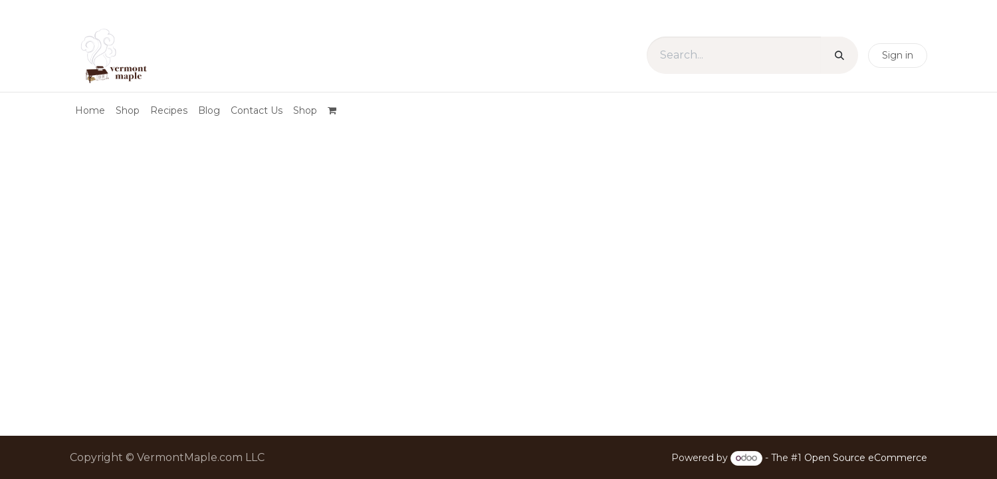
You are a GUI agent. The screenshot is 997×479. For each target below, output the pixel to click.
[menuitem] (90, 110)
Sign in (897, 55)
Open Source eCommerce (865, 458)
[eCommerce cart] (337, 110)
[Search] (839, 55)
